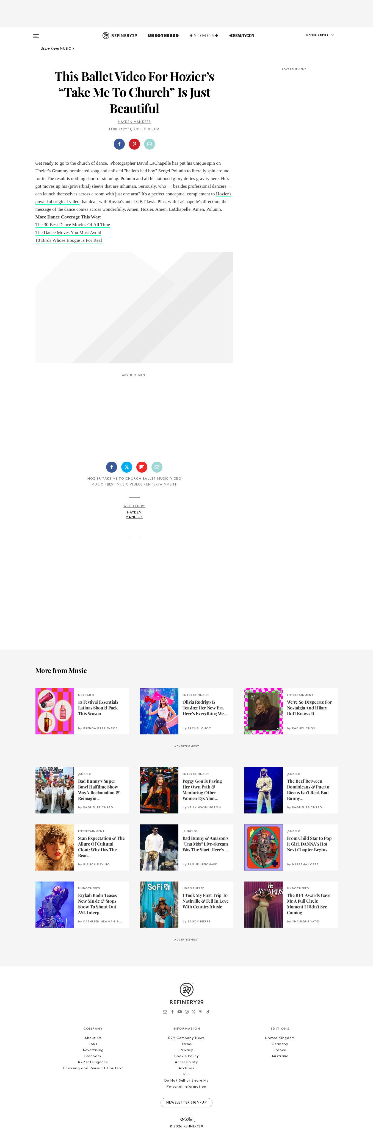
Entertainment (161, 484)
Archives (186, 1068)
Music (97, 484)
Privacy (186, 1050)
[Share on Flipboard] (141, 467)
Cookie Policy (186, 1056)
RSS (186, 1074)
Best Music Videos (125, 484)
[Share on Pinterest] (134, 144)
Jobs (93, 1044)
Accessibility (186, 1062)
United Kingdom (280, 1038)
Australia (280, 1056)
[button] (310, 40)
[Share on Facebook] (119, 144)
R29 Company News (186, 1038)
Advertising (93, 1050)
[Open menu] (36, 33)
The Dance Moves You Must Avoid (68, 232)
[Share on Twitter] (126, 467)
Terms (186, 1044)
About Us (93, 1038)
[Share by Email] (149, 144)
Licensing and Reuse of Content (93, 1068)
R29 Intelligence (93, 1062)
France (280, 1050)
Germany (280, 1044)
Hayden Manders (134, 122)
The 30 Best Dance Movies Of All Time (72, 224)
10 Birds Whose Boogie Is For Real (68, 240)
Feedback (93, 1056)
